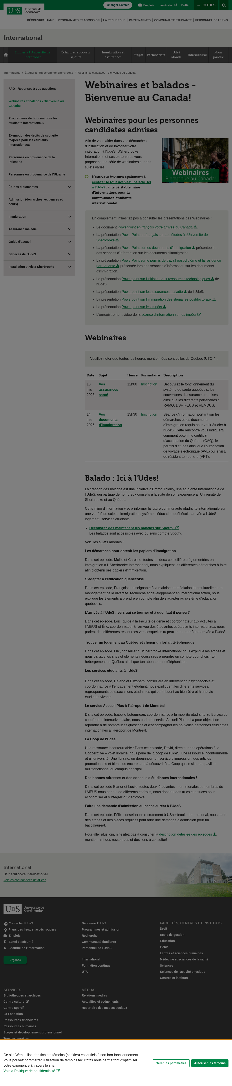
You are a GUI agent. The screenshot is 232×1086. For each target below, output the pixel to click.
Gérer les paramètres (171, 1063)
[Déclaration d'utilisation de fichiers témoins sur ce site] (116, 1063)
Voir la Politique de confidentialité (29, 1071)
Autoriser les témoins (210, 1063)
